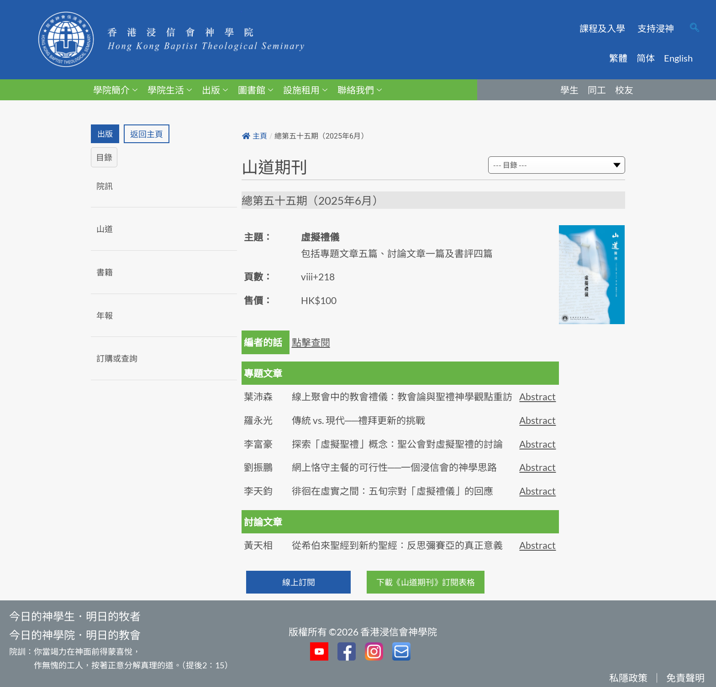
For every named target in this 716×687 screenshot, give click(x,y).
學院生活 (169, 89)
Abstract (537, 396)
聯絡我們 (359, 89)
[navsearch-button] (694, 28)
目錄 (104, 158)
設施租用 (305, 89)
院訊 (104, 186)
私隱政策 (628, 677)
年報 (104, 315)
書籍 (104, 273)
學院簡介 (115, 89)
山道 (104, 229)
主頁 (254, 136)
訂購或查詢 (116, 359)
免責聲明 (685, 677)
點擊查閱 (311, 342)
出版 (215, 89)
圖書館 (255, 89)
